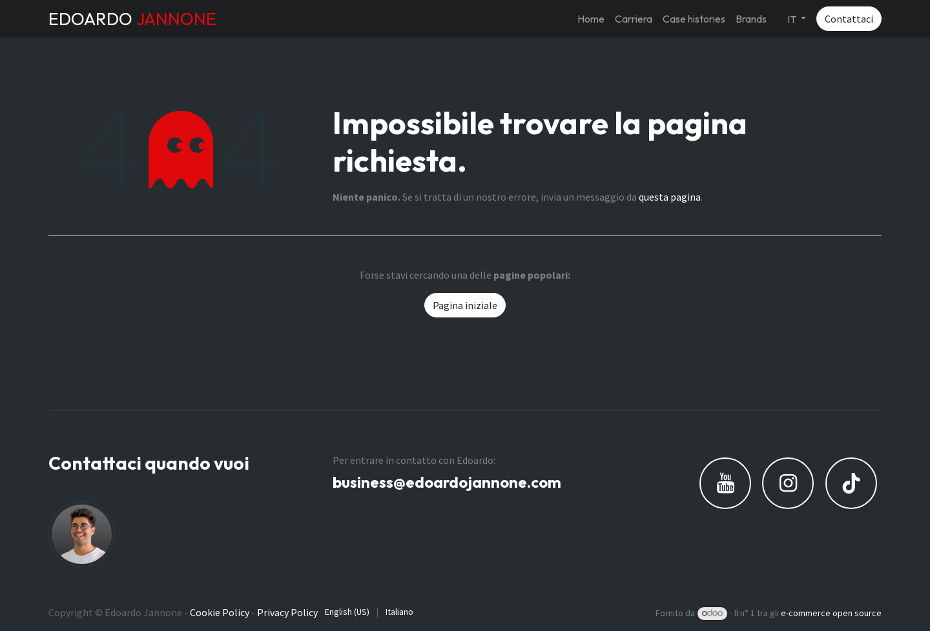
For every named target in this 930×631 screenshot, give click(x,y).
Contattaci (849, 18)
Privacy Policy (287, 612)
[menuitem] (591, 19)
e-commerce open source (831, 613)
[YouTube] (725, 483)
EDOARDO (132, 19)
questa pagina (670, 196)
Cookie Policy (219, 612)
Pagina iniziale (465, 305)
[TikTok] (851, 483)
